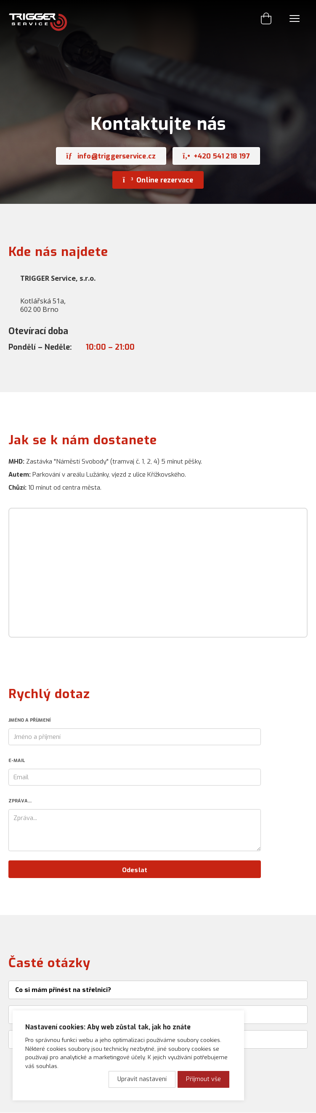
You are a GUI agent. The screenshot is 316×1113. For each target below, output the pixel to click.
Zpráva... (20, 801)
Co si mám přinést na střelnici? (63, 990)
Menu (294, 18)
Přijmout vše (203, 1079)
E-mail (16, 760)
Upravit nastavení (142, 1079)
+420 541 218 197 (216, 156)
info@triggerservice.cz (111, 156)
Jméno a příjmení (29, 720)
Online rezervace (158, 180)
